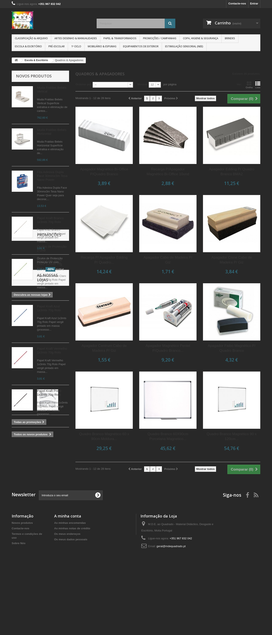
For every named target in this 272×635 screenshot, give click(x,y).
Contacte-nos (237, 3)
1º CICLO (76, 46)
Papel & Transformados (119, 38)
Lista (257, 85)
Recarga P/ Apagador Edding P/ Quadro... (104, 259)
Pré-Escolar (56, 46)
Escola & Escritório (28, 46)
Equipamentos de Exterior (141, 46)
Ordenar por (83, 84)
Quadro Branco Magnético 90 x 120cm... (231, 436)
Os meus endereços (67, 594)
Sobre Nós (19, 604)
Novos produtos (34, 75)
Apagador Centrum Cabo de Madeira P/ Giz (104, 348)
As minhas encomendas (70, 583)
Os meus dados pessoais (70, 600)
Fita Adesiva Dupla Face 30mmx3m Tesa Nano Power (52, 175)
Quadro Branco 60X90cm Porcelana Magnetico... (167, 436)
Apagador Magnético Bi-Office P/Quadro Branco (104, 171)
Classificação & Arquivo (31, 38)
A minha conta (67, 576)
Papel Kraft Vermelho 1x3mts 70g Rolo (52, 350)
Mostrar (142, 84)
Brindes (230, 38)
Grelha (249, 85)
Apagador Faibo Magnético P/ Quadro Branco (232, 348)
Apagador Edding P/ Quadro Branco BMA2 (231, 171)
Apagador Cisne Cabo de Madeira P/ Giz (231, 259)
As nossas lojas (32, 513)
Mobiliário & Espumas (102, 46)
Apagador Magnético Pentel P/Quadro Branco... (168, 348)
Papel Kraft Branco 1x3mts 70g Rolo (50, 220)
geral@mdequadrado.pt (171, 607)
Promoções (28, 450)
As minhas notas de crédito (72, 589)
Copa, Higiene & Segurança (200, 38)
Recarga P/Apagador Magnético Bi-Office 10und (168, 171)
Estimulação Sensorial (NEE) (184, 46)
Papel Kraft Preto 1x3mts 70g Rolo (49, 392)
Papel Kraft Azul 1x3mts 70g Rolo (49, 308)
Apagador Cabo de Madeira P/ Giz (167, 259)
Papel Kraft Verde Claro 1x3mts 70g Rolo (49, 264)
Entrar (254, 3)
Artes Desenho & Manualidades (75, 38)
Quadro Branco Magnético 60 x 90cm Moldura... (104, 436)
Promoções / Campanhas (159, 38)
